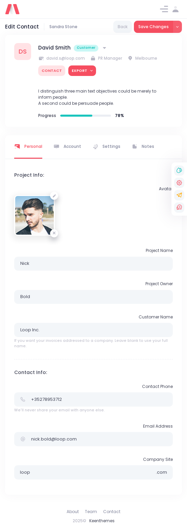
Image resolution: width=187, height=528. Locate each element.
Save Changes (153, 27)
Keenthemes (102, 521)
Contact (111, 511)
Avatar (166, 189)
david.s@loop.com (61, 58)
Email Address (158, 426)
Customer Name (156, 317)
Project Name (159, 250)
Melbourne (142, 58)
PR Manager (106, 58)
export (80, 70)
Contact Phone (157, 386)
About (73, 511)
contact (52, 70)
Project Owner (159, 284)
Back (122, 27)
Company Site (158, 459)
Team (91, 511)
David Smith (54, 47)
